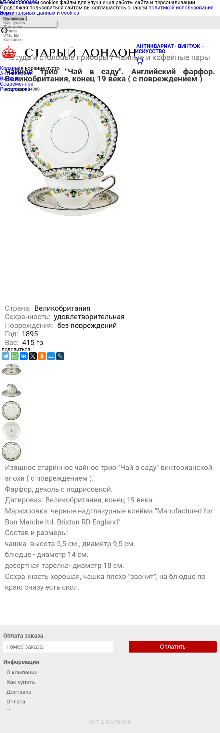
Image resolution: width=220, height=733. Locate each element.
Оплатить (173, 646)
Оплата (10, 31)
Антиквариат (16, 73)
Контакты (13, 39)
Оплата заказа (23, 635)
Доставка (12, 26)
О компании (15, 18)
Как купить (14, 22)
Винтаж (9, 79)
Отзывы (11, 35)
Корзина (10, 68)
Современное (16, 84)
